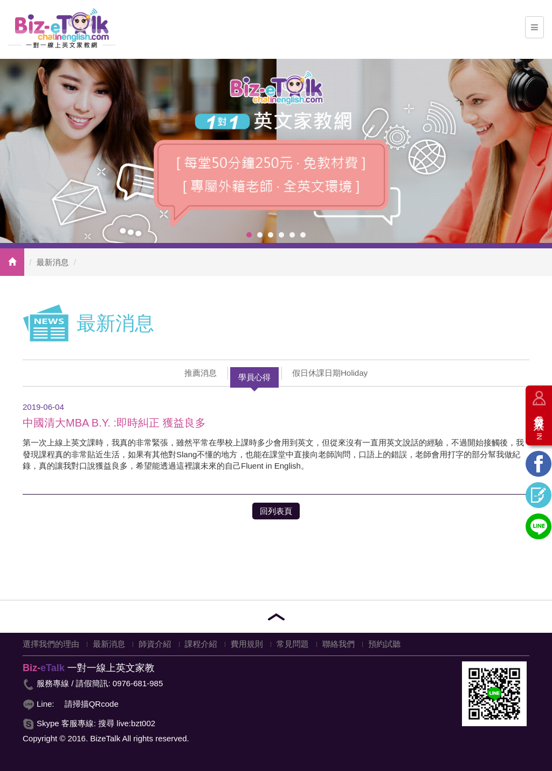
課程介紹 (201, 643)
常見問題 (293, 643)
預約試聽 (384, 643)
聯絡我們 (338, 643)
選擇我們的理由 (51, 643)
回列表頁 (276, 511)
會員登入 (539, 424)
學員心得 (254, 377)
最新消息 (53, 262)
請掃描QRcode (92, 703)
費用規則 (247, 643)
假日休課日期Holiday (330, 372)
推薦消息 (200, 372)
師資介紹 (155, 643)
